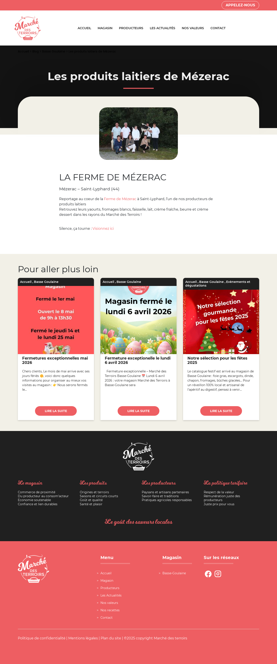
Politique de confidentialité (41, 638)
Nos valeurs (193, 28)
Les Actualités (162, 28)
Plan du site (111, 638)
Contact (217, 28)
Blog (35, 51)
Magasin (105, 28)
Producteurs (131, 28)
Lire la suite (56, 411)
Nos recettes (110, 610)
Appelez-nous (240, 5)
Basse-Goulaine (174, 573)
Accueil (84, 28)
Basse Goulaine (53, 51)
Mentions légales (83, 638)
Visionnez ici (103, 228)
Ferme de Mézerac (120, 199)
